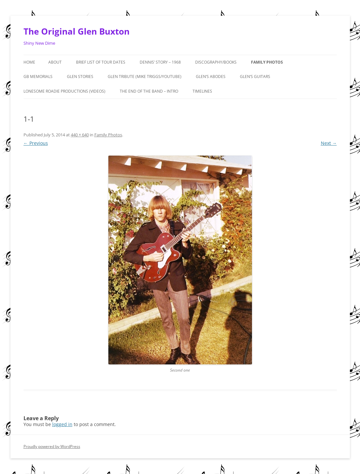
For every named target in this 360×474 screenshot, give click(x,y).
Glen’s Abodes (211, 76)
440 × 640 (80, 135)
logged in (62, 424)
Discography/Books (216, 62)
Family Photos (267, 62)
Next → (329, 143)
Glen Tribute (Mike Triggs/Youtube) (144, 76)
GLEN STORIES (80, 76)
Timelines (202, 91)
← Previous (35, 143)
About (55, 62)
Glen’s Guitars (255, 76)
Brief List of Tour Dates (100, 62)
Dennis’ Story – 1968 (160, 62)
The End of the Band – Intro (149, 91)
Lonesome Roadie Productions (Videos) (64, 91)
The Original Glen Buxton (76, 31)
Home (29, 62)
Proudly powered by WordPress (51, 446)
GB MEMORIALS (38, 76)
